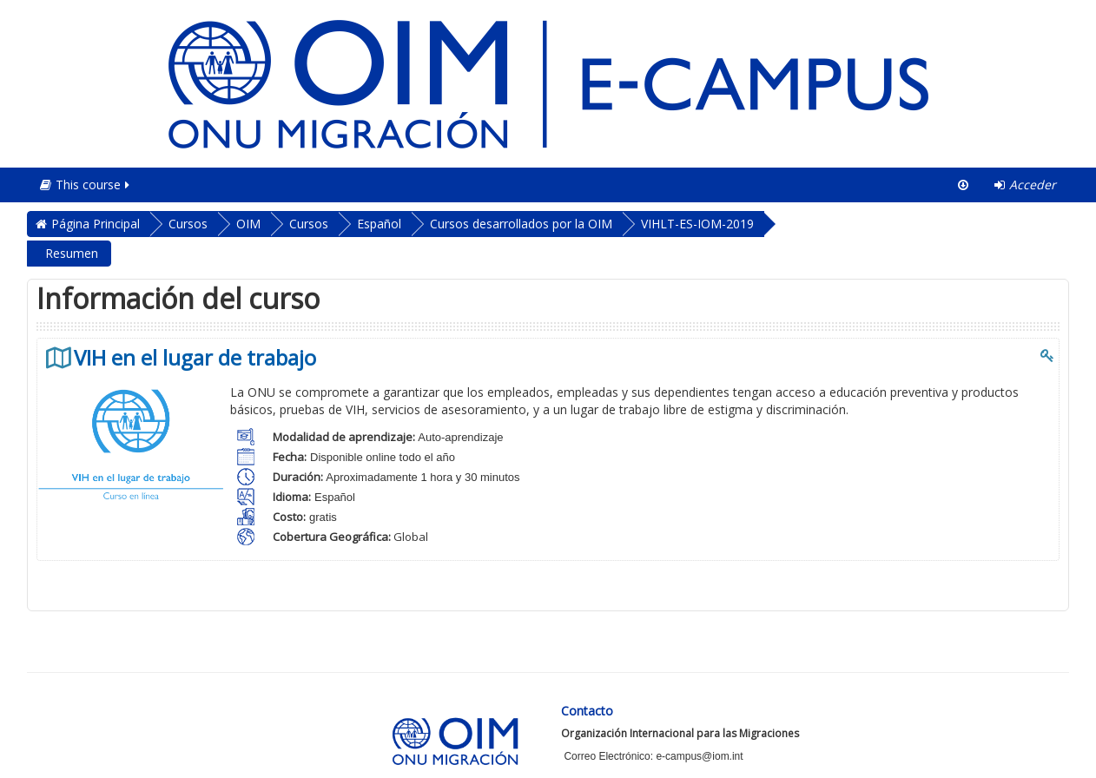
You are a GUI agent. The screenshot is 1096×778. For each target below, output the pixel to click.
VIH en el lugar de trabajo (195, 357)
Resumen (71, 253)
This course (86, 184)
